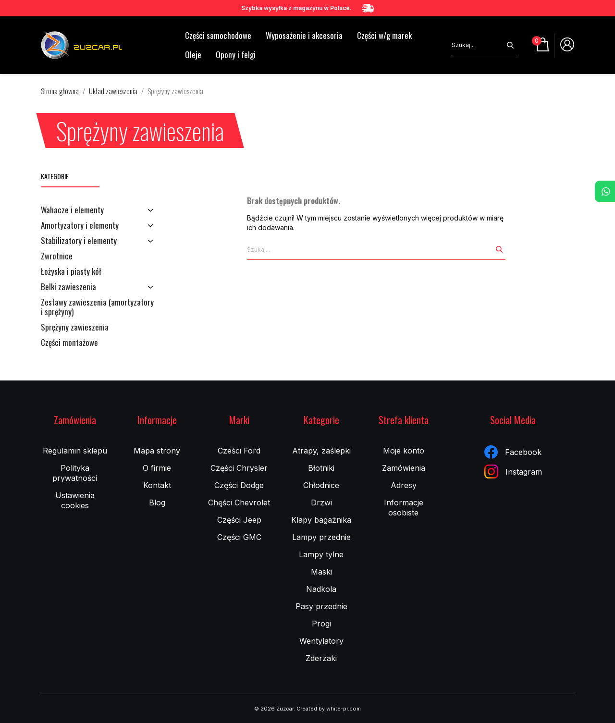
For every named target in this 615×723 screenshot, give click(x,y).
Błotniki (321, 468)
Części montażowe (69, 343)
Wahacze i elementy (72, 210)
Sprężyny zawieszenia (75, 327)
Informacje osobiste (403, 507)
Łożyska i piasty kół (71, 272)
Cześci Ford (239, 450)
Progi (321, 623)
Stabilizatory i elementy (79, 241)
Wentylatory (321, 641)
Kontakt (157, 485)
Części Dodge (239, 485)
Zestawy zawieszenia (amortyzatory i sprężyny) (97, 307)
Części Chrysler (239, 468)
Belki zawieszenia (68, 287)
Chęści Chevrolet (239, 502)
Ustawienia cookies (75, 500)
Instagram (513, 471)
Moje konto (403, 450)
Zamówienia (403, 468)
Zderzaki (321, 658)
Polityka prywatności (74, 473)
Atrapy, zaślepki (321, 450)
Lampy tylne (321, 554)
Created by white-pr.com (328, 708)
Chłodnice (321, 485)
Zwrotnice (57, 256)
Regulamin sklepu (75, 450)
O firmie (157, 468)
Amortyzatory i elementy (80, 226)
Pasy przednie (321, 606)
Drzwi (321, 502)
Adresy (404, 485)
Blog (157, 502)
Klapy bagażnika (321, 520)
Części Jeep (239, 520)
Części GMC (239, 537)
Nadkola (321, 589)
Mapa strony (157, 450)
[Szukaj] (478, 45)
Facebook (512, 452)
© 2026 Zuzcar (274, 708)
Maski (321, 571)
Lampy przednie (321, 537)
